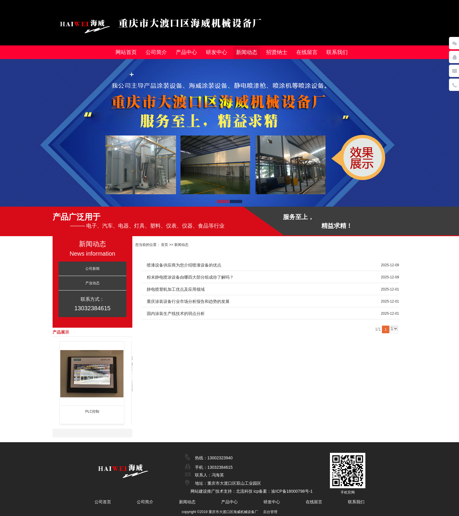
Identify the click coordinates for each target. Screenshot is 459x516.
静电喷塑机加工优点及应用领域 (176, 289)
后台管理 (270, 512)
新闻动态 (246, 52)
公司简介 (156, 52)
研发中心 (216, 52)
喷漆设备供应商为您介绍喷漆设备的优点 (184, 265)
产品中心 (186, 52)
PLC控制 (92, 411)
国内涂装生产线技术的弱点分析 (176, 313)
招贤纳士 (276, 52)
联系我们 (337, 52)
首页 (164, 245)
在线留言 (307, 52)
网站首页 (126, 52)
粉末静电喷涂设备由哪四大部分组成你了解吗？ (190, 277)
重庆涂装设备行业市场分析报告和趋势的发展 (188, 301)
